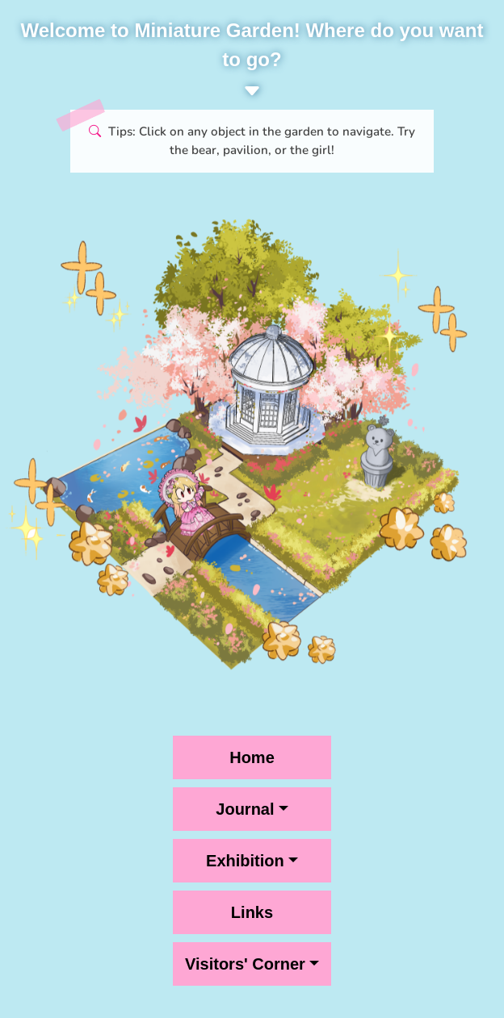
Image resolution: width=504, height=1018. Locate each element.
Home (252, 757)
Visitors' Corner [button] (245, 964)
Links (252, 912)
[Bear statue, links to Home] (383, 458)
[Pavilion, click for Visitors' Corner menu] (169, 564)
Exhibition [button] (245, 861)
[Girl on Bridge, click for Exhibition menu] (201, 502)
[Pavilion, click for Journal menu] (265, 408)
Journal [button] (245, 809)
